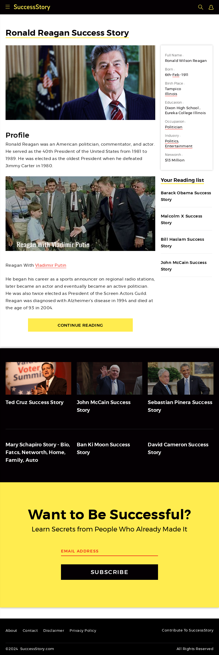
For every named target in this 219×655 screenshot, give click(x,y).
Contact (30, 631)
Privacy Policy (83, 631)
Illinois (171, 94)
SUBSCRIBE (109, 571)
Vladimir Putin (51, 265)
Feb (175, 75)
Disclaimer (53, 631)
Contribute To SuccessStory (187, 630)
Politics (172, 141)
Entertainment (179, 146)
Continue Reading (80, 325)
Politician (174, 127)
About (11, 631)
